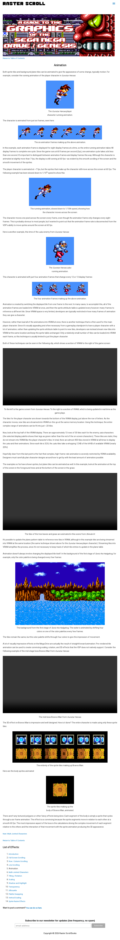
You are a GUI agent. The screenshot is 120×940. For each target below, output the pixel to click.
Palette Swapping (16, 894)
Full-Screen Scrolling (18, 857)
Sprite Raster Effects (18, 901)
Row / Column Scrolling (19, 861)
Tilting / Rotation (16, 876)
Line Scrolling (14, 865)
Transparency (15, 887)
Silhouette (13, 890)
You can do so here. (34, 908)
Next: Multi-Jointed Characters (16, 834)
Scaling (12, 879)
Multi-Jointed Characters (20, 872)
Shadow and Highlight (18, 883)
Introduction (14, 854)
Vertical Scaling (15, 897)
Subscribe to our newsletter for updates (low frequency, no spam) (60, 920)
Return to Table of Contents (15, 58)
